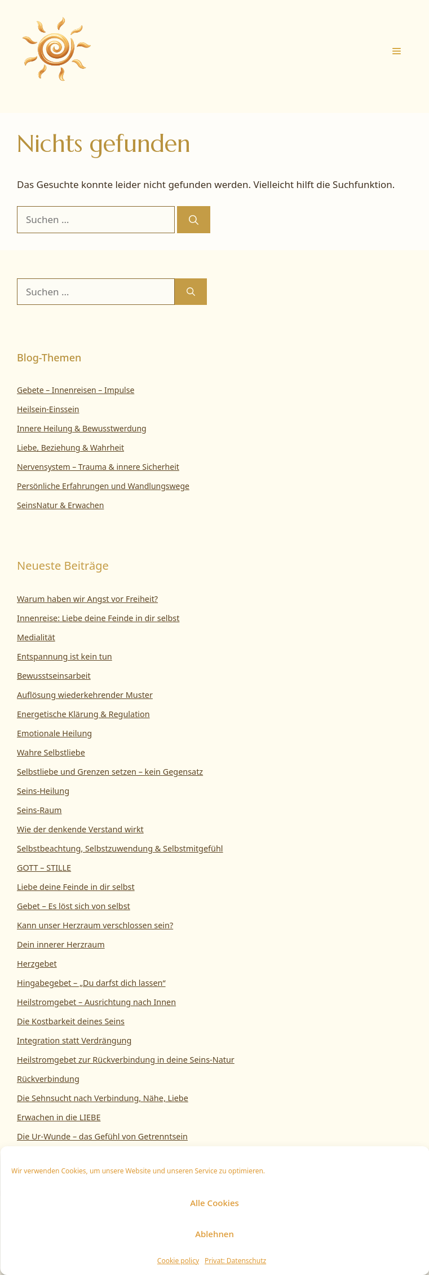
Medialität (36, 637)
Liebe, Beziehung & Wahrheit (70, 447)
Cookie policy (178, 1260)
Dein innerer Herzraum (61, 944)
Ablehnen (214, 1233)
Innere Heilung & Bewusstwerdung (82, 428)
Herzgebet (37, 963)
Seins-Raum (39, 810)
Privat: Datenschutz (235, 1260)
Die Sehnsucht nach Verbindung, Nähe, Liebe (102, 1098)
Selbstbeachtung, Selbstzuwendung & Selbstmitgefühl (120, 848)
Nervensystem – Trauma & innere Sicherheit (98, 466)
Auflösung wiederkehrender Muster (85, 694)
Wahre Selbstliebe (51, 752)
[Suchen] (193, 219)
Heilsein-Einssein (48, 409)
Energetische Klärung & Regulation (83, 714)
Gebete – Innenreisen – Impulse (75, 390)
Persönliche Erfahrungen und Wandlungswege (103, 486)
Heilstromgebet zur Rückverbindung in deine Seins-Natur (126, 1059)
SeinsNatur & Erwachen (60, 505)
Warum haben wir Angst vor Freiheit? (87, 598)
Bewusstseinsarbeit (54, 675)
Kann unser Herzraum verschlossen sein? (95, 925)
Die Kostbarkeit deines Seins (71, 1021)
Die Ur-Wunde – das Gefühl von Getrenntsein (102, 1136)
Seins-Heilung (43, 790)
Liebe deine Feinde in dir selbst (76, 886)
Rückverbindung (48, 1078)
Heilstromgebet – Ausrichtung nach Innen (96, 1002)
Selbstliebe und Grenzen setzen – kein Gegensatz (110, 771)
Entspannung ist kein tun (64, 656)
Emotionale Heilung (54, 733)
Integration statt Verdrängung (74, 1040)
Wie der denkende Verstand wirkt (80, 829)
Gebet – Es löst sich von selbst (73, 906)
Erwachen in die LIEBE (58, 1117)
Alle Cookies (214, 1202)
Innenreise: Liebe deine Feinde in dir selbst (98, 618)
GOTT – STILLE (44, 867)
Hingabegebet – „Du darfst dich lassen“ (91, 982)
